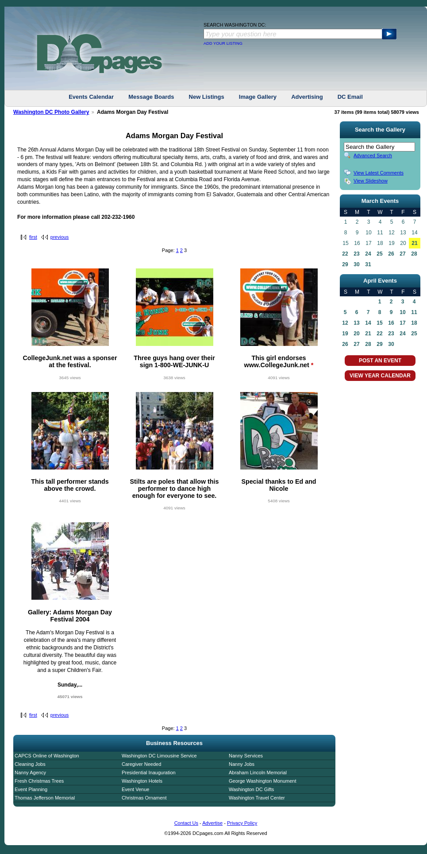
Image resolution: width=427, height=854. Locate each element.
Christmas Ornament (144, 797)
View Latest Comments (379, 172)
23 (356, 254)
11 (414, 312)
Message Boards (151, 96)
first (33, 237)
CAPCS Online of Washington (47, 755)
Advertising (307, 96)
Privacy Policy (242, 823)
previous (59, 237)
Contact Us (186, 823)
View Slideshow (371, 180)
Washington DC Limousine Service (159, 755)
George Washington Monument (262, 781)
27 (402, 254)
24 (368, 254)
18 (414, 323)
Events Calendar (91, 96)
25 (379, 254)
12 (345, 323)
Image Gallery (258, 96)
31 (368, 264)
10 (402, 312)
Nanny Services (246, 755)
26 (391, 254)
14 (368, 323)
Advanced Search (373, 155)
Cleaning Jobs (30, 764)
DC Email (350, 96)
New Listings (206, 96)
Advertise (212, 823)
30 (356, 264)
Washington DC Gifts (251, 789)
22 (345, 254)
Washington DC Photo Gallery (51, 112)
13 (356, 323)
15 (379, 323)
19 (345, 333)
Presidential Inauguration (149, 772)
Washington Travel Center (257, 797)
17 (402, 323)
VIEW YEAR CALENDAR (380, 376)
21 (414, 243)
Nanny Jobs (241, 764)
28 (414, 254)
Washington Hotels (142, 781)
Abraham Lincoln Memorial (258, 772)
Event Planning (31, 789)
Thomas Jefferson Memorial (45, 797)
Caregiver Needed (141, 764)
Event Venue (135, 789)
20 (356, 333)
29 (345, 264)
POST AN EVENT (380, 360)
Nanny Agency (30, 772)
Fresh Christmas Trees (39, 781)
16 (391, 323)
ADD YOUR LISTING (223, 43)
